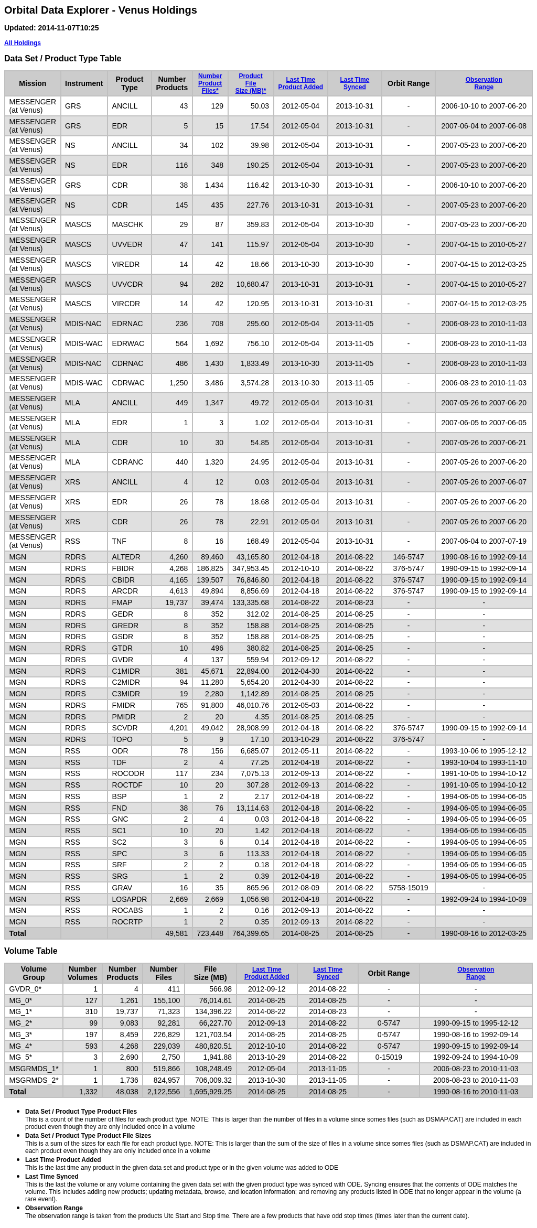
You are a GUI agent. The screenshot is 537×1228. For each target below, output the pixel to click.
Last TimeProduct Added (301, 83)
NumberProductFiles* (210, 83)
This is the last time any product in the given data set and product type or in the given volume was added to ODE (181, 1163)
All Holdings (22, 43)
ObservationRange (484, 83)
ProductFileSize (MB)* (250, 83)
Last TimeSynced (354, 83)
